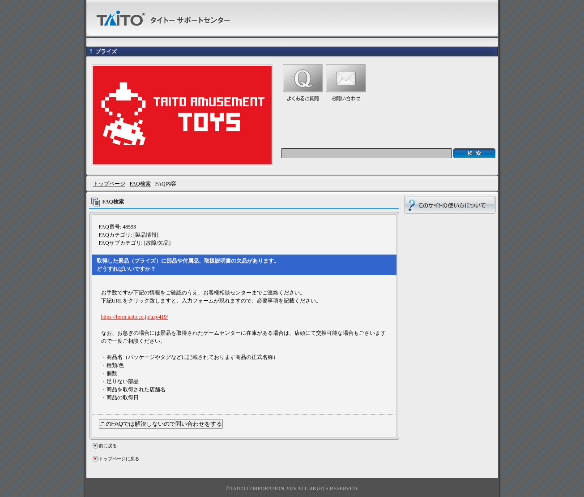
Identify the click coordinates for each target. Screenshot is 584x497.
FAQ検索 (140, 184)
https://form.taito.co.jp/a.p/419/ (134, 317)
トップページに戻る (119, 458)
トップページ (109, 184)
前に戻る (108, 445)
